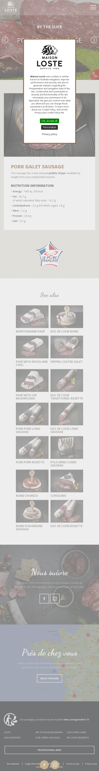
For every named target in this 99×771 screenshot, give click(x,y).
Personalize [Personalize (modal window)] (49, 127)
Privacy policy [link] (49, 134)
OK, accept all (49, 120)
